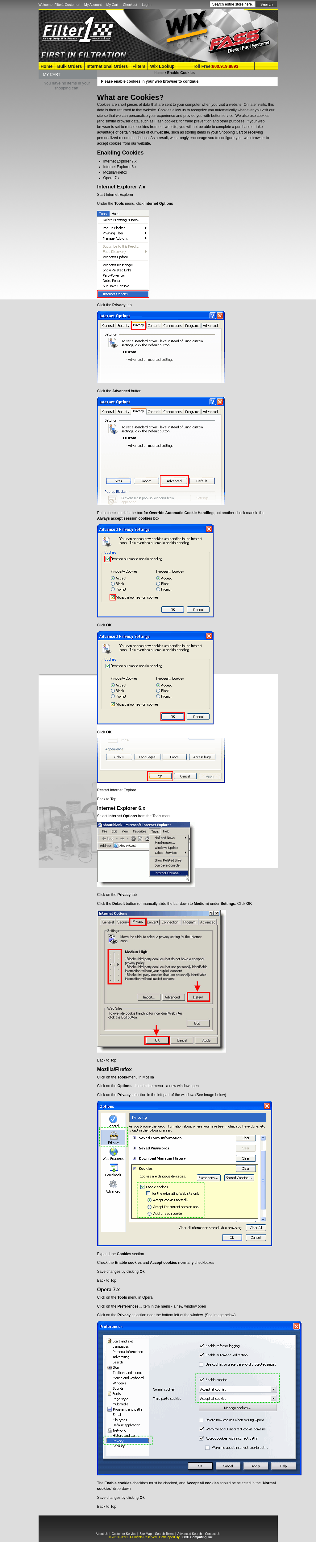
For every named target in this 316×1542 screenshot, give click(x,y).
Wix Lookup (162, 66)
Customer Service (124, 1534)
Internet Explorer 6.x (120, 167)
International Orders (107, 66)
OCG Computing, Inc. (198, 1537)
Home (47, 66)
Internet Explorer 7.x (120, 161)
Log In (147, 4)
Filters (138, 66)
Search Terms (164, 1534)
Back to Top (106, 799)
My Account (93, 4)
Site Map (145, 1534)
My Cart (112, 4)
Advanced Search (189, 1534)
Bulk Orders (69, 66)
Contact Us (212, 1534)
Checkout (130, 4)
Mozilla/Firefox (115, 172)
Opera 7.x (111, 178)
